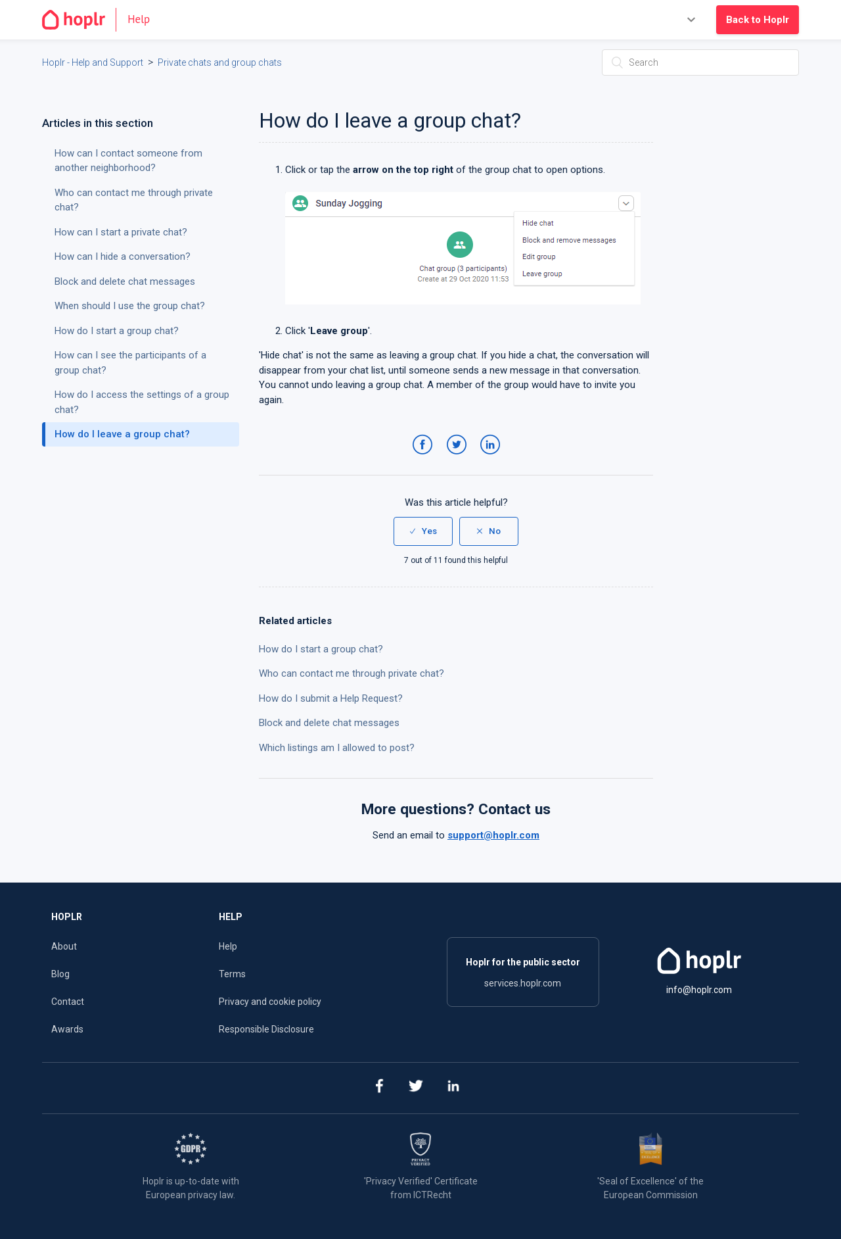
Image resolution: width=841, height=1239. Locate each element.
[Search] (700, 62)
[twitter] (416, 1088)
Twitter (459, 457)
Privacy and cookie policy (270, 1001)
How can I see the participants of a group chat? (130, 362)
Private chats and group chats (220, 62)
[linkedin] (454, 1088)
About (64, 946)
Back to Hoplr (757, 20)
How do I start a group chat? (321, 649)
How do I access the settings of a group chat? (142, 402)
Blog (60, 974)
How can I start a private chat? (121, 232)
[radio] (423, 531)
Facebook (425, 457)
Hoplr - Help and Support (92, 62)
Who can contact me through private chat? (351, 673)
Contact (67, 1001)
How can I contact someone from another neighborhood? (128, 160)
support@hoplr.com (493, 835)
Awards (67, 1029)
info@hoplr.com (699, 989)
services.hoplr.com (522, 983)
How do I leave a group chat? (122, 434)
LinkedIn (492, 457)
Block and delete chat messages (329, 723)
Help (228, 946)
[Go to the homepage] (101, 19)
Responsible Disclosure (266, 1029)
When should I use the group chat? (130, 306)
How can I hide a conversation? (123, 256)
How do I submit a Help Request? (331, 698)
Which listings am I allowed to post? (337, 748)
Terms (232, 974)
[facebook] (379, 1088)
